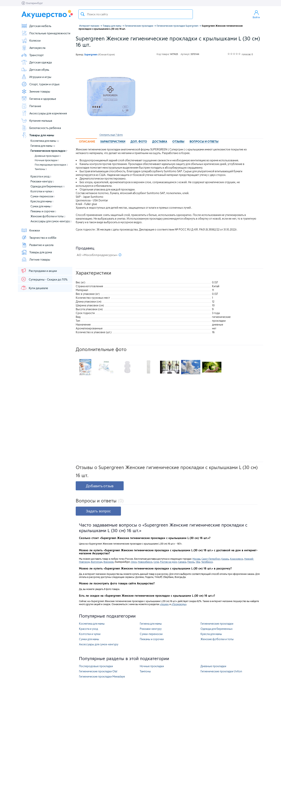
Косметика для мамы (44, 140)
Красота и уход (40, 176)
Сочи (156, 561)
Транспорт (32, 55)
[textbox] (135, 14)
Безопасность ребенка (41, 128)
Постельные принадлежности (45, 33)
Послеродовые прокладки (51, 164)
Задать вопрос (98, 511)
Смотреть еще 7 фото (111, 134)
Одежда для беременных (47, 186)
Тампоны (41, 169)
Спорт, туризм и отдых (40, 84)
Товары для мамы (37, 135)
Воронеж (109, 561)
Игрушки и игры (36, 77)
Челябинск (207, 561)
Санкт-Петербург (210, 558)
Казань (225, 558)
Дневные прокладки (48, 155)
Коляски (31, 40)
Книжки (30, 230)
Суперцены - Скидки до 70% (44, 279)
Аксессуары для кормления (44, 113)
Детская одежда (36, 62)
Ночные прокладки (47, 160)
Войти (256, 14)
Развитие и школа (37, 245)
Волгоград (96, 561)
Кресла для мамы (41, 201)
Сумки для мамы (41, 206)
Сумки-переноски (42, 196)
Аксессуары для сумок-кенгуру (50, 221)
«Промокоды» (178, 604)
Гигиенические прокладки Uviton (221, 671)
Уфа (198, 561)
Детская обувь (35, 69)
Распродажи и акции (39, 270)
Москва (196, 558)
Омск (134, 561)
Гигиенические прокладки (48, 150)
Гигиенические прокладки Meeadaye (102, 676)
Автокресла (33, 48)
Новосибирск (145, 561)
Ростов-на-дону (168, 561)
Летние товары (35, 259)
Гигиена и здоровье (38, 99)
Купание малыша (36, 120)
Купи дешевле (34, 288)
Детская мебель (36, 26)
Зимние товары (35, 91)
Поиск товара (82, 14)
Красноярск (236, 558)
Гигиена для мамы (42, 145)
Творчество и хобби (38, 238)
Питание (31, 106)
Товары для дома (36, 252)
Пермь (191, 561)
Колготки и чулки (42, 191)
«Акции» (164, 604)
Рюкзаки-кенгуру (42, 181)
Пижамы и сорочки (43, 211)
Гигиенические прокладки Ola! (98, 671)
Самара (182, 561)
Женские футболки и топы (47, 216)
